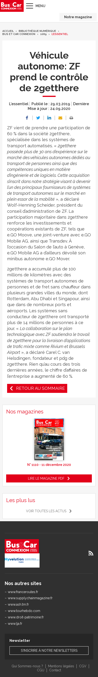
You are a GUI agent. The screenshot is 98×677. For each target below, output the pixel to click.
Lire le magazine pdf (46, 478)
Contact (55, 670)
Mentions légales (61, 666)
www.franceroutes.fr (23, 592)
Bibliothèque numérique (37, 31)
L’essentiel (60, 34)
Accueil (8, 31)
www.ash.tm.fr (18, 604)
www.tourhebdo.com (24, 611)
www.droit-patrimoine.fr (26, 617)
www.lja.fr (15, 623)
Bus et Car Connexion (18, 34)
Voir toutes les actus (46, 511)
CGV (82, 666)
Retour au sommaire (40, 388)
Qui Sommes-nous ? (27, 666)
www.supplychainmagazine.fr (30, 598)
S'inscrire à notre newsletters (49, 650)
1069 (43, 34)
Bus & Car (11, 6)
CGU (40, 670)
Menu (40, 6)
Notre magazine (78, 17)
